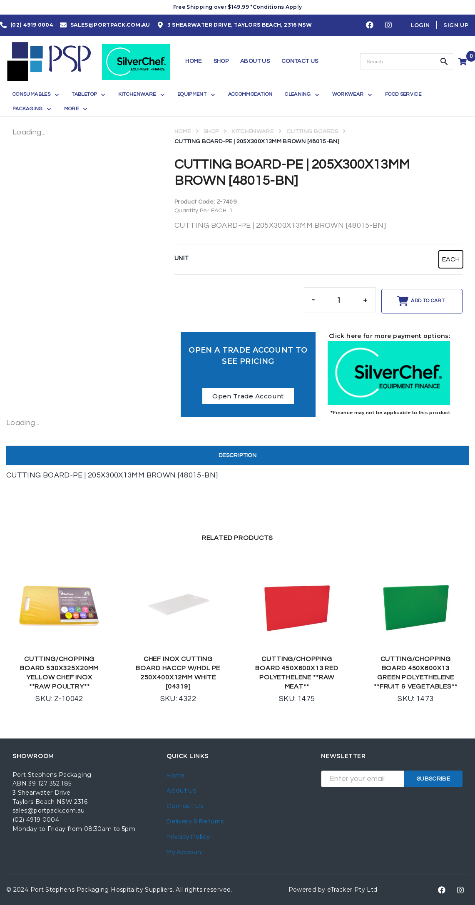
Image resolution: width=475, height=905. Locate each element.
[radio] (451, 259)
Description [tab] (237, 455)
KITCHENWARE (252, 131)
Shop (211, 131)
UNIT (181, 258)
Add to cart (428, 300)
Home (182, 131)
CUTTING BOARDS (312, 131)
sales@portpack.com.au (48, 810)
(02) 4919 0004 (35, 819)
